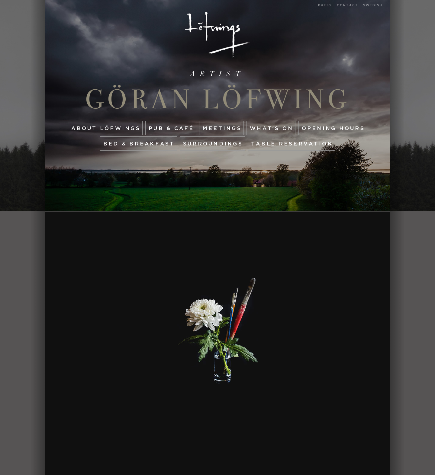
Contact (347, 5)
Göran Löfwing (217, 99)
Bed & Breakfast (139, 143)
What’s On (271, 128)
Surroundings (213, 143)
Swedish (373, 5)
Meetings (222, 128)
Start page (217, 36)
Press (325, 5)
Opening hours (333, 128)
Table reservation (292, 143)
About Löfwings (105, 128)
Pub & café (171, 128)
